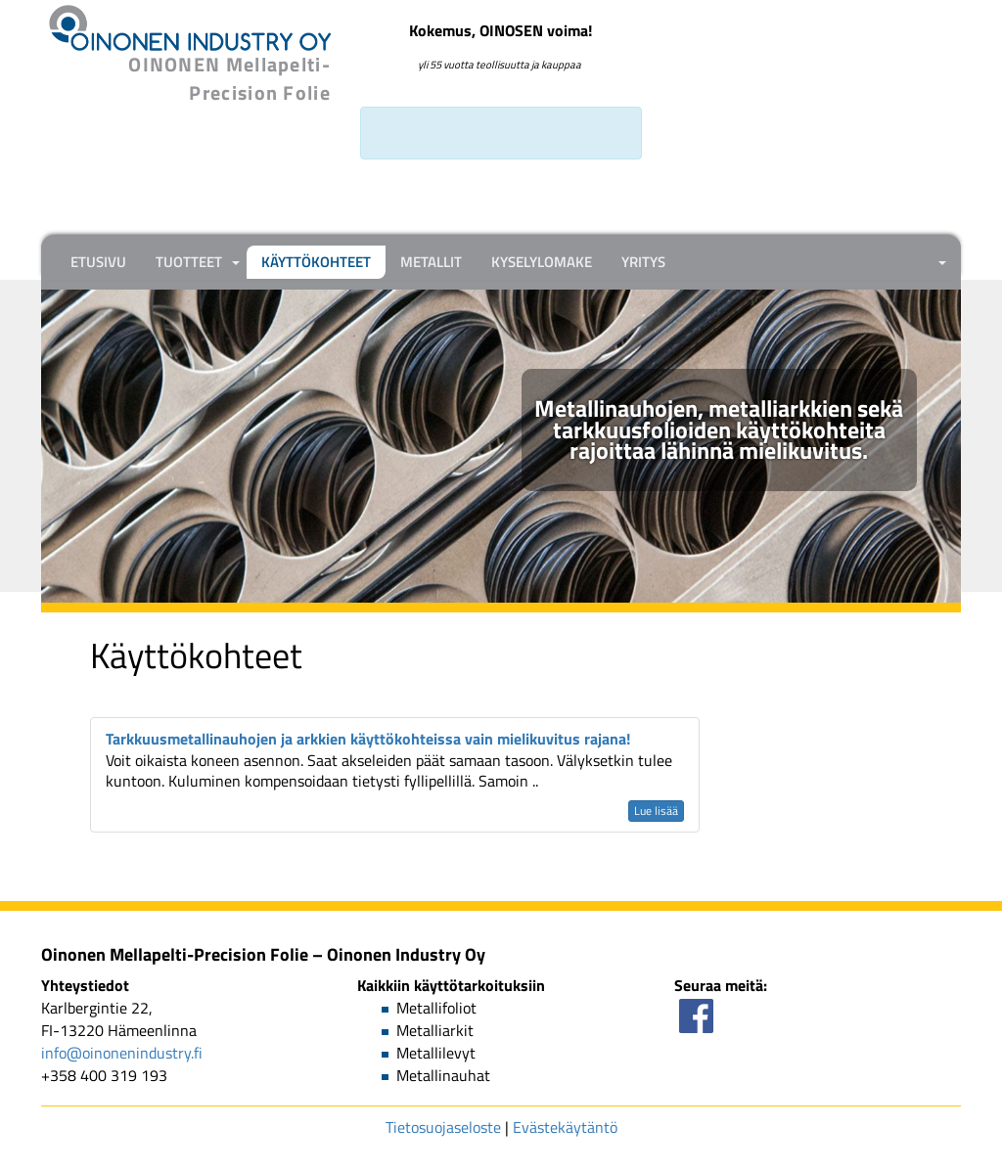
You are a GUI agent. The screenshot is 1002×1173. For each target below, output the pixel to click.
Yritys (643, 261)
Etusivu (98, 261)
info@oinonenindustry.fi (122, 1052)
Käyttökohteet (316, 261)
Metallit (431, 261)
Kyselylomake (541, 261)
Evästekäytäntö (565, 1127)
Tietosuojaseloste (443, 1127)
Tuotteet (189, 261)
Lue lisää (656, 810)
